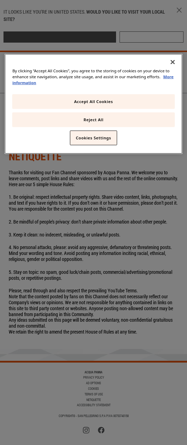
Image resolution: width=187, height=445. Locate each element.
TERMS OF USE (94, 394)
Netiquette (93, 400)
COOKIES (93, 389)
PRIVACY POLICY (93, 377)
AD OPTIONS (93, 383)
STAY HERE (151, 37)
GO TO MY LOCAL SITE (59, 36)
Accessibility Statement (93, 405)
